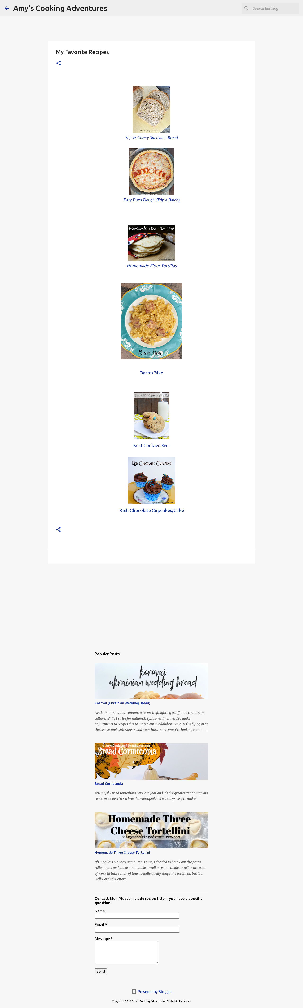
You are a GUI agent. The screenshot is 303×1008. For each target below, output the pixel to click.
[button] (58, 63)
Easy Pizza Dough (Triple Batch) (151, 200)
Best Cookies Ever (151, 445)
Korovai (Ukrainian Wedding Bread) (122, 703)
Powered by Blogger (151, 992)
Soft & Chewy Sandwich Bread (151, 137)
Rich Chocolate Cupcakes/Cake (151, 510)
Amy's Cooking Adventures (60, 8)
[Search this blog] (274, 8)
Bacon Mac (151, 373)
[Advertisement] (151, 604)
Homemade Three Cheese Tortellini (122, 852)
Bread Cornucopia (109, 783)
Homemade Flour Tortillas (152, 265)
